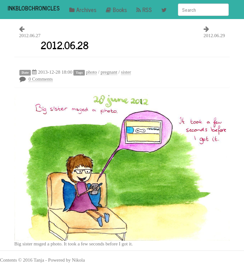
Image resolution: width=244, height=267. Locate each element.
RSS (144, 9)
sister (126, 72)
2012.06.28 (65, 45)
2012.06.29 (214, 35)
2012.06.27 (30, 35)
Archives (82, 9)
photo (91, 72)
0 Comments (41, 79)
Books (116, 9)
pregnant (109, 72)
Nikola (78, 260)
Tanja (39, 260)
